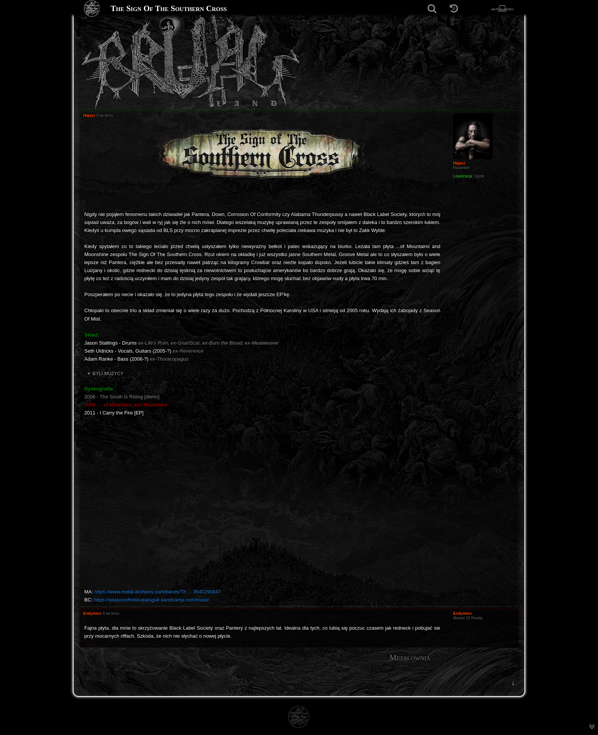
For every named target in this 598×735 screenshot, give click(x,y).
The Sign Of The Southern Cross (169, 8)
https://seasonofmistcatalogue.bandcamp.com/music (151, 600)
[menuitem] (513, 682)
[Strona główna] (92, 8)
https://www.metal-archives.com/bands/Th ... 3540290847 (158, 592)
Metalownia (409, 657)
